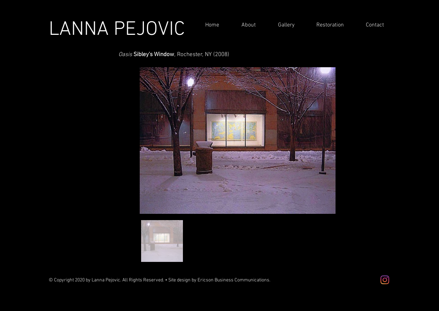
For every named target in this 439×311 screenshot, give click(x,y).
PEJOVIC (149, 30)
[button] (242, 25)
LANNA (81, 30)
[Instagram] (384, 279)
